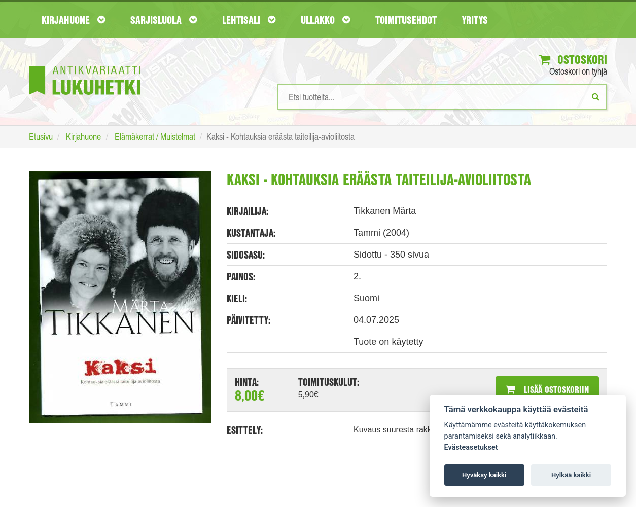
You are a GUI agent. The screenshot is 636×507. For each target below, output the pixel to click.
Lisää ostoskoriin (547, 389)
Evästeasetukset (471, 447)
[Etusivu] (84, 65)
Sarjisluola (163, 19)
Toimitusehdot (406, 19)
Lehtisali (248, 19)
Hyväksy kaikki (484, 475)
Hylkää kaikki (571, 475)
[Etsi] (595, 96)
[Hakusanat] (442, 97)
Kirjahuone (73, 19)
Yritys (475, 19)
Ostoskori (573, 59)
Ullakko (325, 19)
